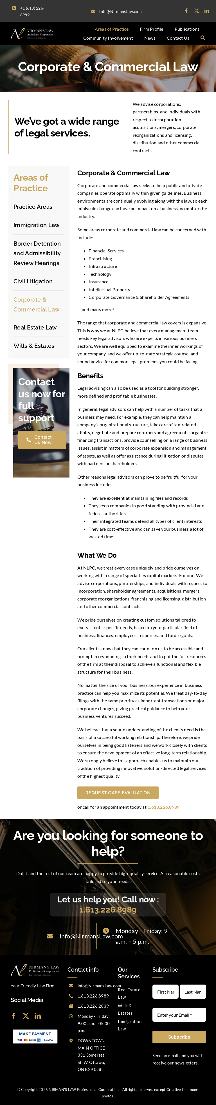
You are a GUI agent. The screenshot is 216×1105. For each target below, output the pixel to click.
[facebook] (186, 10)
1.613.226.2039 (93, 1005)
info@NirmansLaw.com (91, 936)
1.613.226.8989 (108, 910)
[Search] (203, 37)
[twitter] (196, 10)
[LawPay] (35, 1029)
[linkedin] (206, 10)
